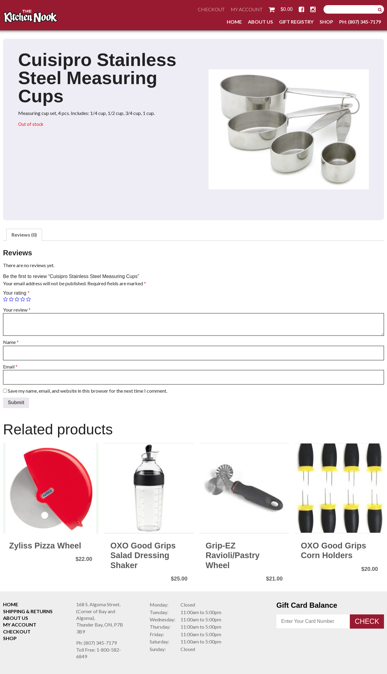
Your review (17, 309)
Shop (326, 22)
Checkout (211, 9)
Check (367, 621)
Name (11, 342)
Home (234, 22)
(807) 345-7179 (96, 643)
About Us (260, 22)
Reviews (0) (24, 234)
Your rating (16, 293)
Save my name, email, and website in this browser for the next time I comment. (87, 391)
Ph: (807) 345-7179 (360, 22)
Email (10, 366)
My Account (246, 9)
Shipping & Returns (28, 611)
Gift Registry (296, 22)
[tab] (24, 235)
